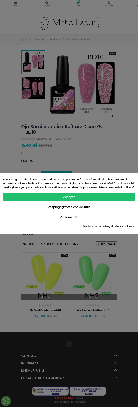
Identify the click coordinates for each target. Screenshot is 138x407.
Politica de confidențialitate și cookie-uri (109, 226)
